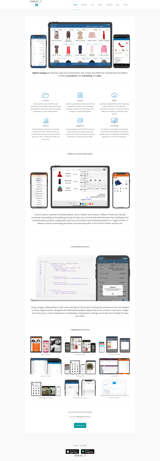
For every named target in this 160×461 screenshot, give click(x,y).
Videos (100, 5)
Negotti (76, 445)
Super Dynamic (46, 354)
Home (75, 5)
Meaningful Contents (46, 398)
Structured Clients (114, 354)
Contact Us (80, 425)
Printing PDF (80, 376)
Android (89, 412)
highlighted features (83, 417)
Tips (92, 5)
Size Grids (114, 376)
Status (125, 5)
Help (117, 5)
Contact (109, 5)
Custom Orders (46, 376)
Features (84, 5)
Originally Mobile (80, 354)
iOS (82, 412)
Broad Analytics (114, 398)
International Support (80, 398)
